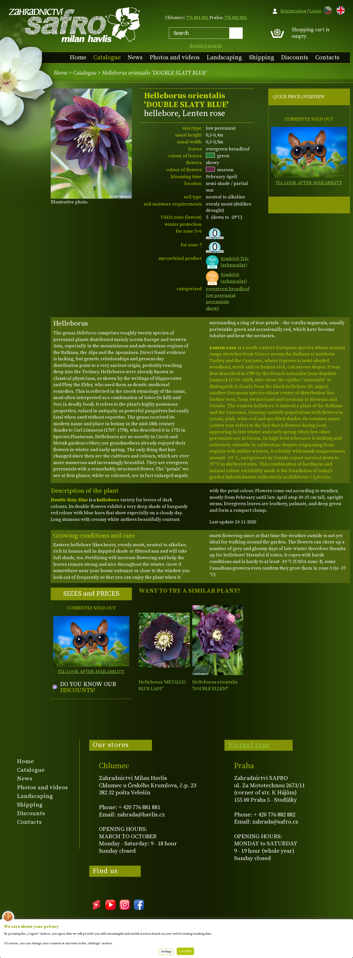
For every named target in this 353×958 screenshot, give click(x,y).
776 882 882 (235, 18)
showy (212, 308)
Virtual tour (249, 745)
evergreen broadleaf (228, 289)
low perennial (221, 295)
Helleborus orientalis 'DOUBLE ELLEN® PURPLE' (215, 688)
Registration (293, 11)
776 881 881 (197, 18)
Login (315, 11)
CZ (326, 9)
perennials (217, 302)
